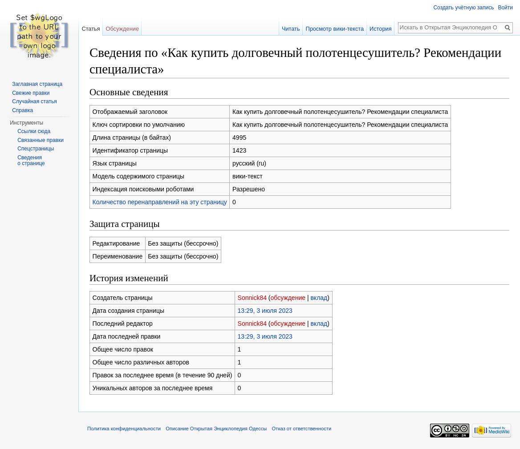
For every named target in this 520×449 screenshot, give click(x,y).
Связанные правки (40, 140)
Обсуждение (122, 28)
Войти (505, 7)
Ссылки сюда (33, 131)
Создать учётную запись (463, 7)
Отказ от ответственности (302, 428)
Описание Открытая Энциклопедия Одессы (216, 428)
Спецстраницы (35, 149)
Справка (22, 110)
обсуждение (288, 297)
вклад (318, 297)
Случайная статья (34, 101)
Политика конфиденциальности (124, 428)
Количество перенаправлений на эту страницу (160, 202)
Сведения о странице (31, 160)
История (381, 28)
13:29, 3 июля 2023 (265, 310)
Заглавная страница (37, 84)
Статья (90, 28)
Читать (291, 28)
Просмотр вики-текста (334, 28)
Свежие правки (30, 93)
